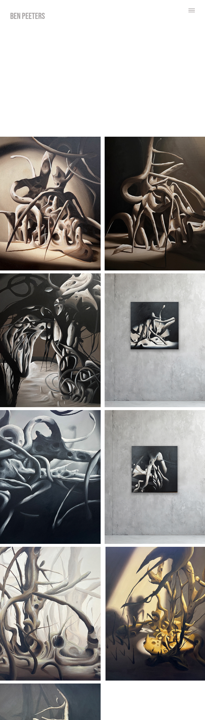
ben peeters (27, 16)
